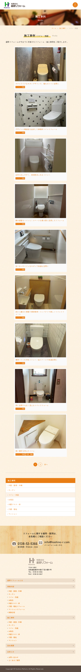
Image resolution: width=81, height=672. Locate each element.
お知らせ (10, 651)
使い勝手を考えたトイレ (25, 451)
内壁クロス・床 (14, 504)
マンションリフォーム (17, 609)
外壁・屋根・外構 (15, 485)
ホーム (54, 28)
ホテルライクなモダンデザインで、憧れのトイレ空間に (37, 83)
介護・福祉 (29, 454)
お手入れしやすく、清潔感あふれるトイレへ (33, 175)
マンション (12, 514)
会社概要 (10, 645)
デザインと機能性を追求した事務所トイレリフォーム (36, 129)
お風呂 (11, 499)
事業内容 (10, 586)
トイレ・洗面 (20, 87)
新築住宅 (12, 612)
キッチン (11, 490)
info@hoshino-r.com (57, 543)
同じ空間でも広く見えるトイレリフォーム (32, 405)
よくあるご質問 (14, 660)
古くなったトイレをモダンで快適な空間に (32, 266)
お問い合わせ (13, 657)
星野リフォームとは (15, 580)
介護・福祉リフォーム (17, 606)
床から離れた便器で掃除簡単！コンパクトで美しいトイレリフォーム (40, 312)
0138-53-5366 (27, 543)
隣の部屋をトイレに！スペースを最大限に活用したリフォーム (40, 220)
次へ (46, 464)
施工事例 (62, 28)
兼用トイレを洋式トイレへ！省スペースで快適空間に (36, 359)
